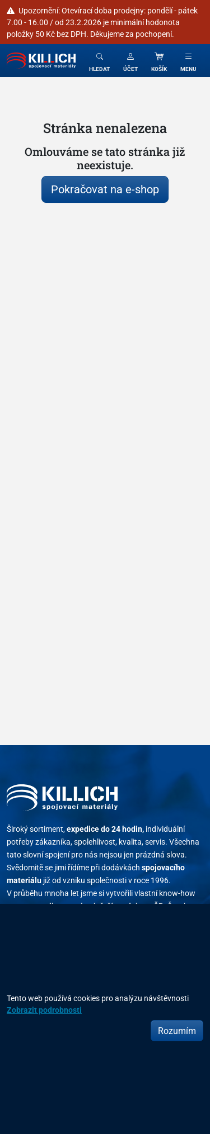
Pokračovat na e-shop (105, 189)
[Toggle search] (99, 60)
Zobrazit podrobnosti (44, 1009)
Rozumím (177, 1030)
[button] (130, 60)
